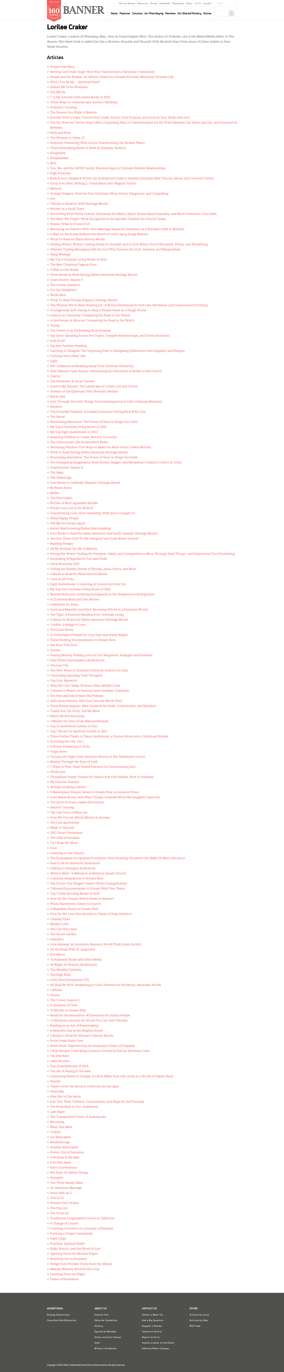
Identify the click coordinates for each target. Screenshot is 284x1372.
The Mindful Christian (66, 970)
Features (125, 13)
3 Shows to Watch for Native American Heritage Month (89, 620)
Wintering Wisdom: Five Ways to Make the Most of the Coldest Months (100, 447)
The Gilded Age (61, 477)
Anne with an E (61, 1193)
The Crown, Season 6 (65, 285)
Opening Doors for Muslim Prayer (74, 1254)
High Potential (60, 173)
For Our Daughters (63, 290)
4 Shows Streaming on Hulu (70, 746)
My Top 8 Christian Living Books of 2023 (78, 427)
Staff (97, 1343)
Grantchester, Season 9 (66, 280)
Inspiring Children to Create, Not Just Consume (83, 437)
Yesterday (57, 1091)
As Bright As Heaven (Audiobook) (73, 964)
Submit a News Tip (152, 1315)
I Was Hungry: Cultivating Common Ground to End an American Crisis (100, 1051)
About (189, 4)
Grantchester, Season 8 (66, 467)
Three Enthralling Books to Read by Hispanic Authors (88, 148)
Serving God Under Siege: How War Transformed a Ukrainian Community (102, 72)
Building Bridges (61, 543)
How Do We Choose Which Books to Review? (82, 899)
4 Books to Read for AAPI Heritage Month (79, 204)
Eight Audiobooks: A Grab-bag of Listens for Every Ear (88, 584)
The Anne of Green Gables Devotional (77, 802)
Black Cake (57, 396)
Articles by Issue (199, 1315)
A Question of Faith (64, 1005)
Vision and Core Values (108, 1337)
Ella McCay (57, 92)
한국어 (198, 4)
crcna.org (232, 3)
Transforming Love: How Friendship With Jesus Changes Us (92, 513)
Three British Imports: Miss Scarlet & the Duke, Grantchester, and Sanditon (103, 706)
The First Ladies (61, 498)
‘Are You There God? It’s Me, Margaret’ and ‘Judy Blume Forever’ (94, 538)
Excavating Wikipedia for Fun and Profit (78, 559)
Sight (53, 361)
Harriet (55, 1081)
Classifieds (164, 4)
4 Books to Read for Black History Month (78, 574)
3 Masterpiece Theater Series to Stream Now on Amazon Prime (94, 792)
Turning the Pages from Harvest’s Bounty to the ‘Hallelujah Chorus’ (97, 756)
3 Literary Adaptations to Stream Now (76, 878)
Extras (207, 13)
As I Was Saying (153, 13)
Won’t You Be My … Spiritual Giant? (75, 82)
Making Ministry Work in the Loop (74, 1269)
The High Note (60, 975)
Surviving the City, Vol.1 (67, 741)
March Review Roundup (67, 716)
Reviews (170, 13)
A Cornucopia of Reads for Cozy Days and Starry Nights (89, 635)
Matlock (56, 188)
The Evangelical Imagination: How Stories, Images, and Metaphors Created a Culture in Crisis (115, 462)
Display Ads (178, 4)
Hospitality (58, 153)
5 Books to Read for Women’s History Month (81, 1035)
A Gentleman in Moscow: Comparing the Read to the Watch (92, 320)
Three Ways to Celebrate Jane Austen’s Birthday (84, 102)
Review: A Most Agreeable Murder (74, 503)
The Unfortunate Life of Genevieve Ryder (79, 442)
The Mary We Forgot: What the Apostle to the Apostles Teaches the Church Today (108, 219)
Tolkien (55, 1132)
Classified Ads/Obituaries (61, 1320)
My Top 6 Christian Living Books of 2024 (78, 259)
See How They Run (63, 645)
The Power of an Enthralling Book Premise (80, 330)
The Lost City (59, 665)
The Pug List (59, 1208)
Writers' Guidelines (106, 1349)
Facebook (217, 4)
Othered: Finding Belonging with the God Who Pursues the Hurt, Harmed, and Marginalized (115, 249)
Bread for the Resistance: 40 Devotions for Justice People (90, 1015)
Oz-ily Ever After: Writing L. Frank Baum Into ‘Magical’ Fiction (93, 183)
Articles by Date (199, 1320)
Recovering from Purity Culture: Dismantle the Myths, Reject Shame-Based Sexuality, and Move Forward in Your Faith (133, 214)
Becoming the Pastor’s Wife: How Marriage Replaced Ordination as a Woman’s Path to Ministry (117, 229)
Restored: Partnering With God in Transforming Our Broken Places (97, 143)
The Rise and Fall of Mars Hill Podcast (76, 696)
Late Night (57, 1112)
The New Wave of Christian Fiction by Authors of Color (89, 670)
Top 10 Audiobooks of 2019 (69, 1066)
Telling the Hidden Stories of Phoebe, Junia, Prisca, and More (93, 569)
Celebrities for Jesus (64, 604)
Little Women (60, 1061)
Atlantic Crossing (62, 807)
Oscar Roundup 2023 (65, 564)
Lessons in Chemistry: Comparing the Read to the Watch (90, 315)
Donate (153, 4)
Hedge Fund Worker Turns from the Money (81, 1264)
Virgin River (58, 751)
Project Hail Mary (62, 67)
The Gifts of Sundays (65, 838)
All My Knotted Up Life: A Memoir (73, 548)
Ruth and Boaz (60, 133)
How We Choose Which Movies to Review (80, 817)
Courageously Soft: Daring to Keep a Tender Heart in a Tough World (98, 310)
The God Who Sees (63, 929)
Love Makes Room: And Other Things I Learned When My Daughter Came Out (105, 797)
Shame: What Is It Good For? (70, 224)
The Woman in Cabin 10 (67, 138)
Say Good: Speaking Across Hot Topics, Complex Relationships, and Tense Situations (110, 335)
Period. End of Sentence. (67, 1152)
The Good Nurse (61, 630)
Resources (142, 4)
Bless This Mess (61, 1127)
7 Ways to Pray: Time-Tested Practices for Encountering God (92, 767)
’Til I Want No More (64, 843)
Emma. (55, 995)
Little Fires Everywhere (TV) (69, 980)
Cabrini (55, 376)
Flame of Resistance (64, 1279)
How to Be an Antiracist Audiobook (75, 863)
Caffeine (56, 990)
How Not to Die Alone (65, 1096)
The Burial (57, 417)
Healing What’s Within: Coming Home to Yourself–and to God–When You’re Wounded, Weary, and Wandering (129, 244)
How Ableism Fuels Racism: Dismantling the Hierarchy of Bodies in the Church (106, 371)
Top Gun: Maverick (63, 680)
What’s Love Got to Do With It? (72, 508)
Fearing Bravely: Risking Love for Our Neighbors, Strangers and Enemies (101, 655)
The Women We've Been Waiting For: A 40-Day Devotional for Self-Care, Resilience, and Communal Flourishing (129, 305)
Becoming (57, 1122)
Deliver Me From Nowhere (69, 87)
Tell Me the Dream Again (67, 523)
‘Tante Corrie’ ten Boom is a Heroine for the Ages (84, 1086)
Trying (54, 325)
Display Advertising (58, 1315)
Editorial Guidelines (106, 1320)
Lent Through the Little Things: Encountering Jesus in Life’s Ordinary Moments (106, 401)
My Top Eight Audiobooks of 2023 (74, 432)
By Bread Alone (61, 488)
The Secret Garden (63, 934)
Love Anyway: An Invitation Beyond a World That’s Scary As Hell (95, 944)
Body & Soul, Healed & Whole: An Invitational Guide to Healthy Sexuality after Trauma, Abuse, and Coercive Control (132, 178)
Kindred (56, 406)
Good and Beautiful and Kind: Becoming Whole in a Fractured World (98, 609)
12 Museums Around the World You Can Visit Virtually (89, 1020)
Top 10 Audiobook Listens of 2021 (74, 726)
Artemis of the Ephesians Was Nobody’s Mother (84, 391)
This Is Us (57, 1198)
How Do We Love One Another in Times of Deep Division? (91, 914)
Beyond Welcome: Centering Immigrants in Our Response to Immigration (102, 594)
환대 (53, 163)
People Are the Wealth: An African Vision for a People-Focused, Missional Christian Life (112, 77)
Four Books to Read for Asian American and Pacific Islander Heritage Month (103, 533)
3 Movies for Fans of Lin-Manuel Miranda (79, 721)
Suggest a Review (152, 1326)
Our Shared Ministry (189, 13)
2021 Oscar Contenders (66, 833)
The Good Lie (59, 1213)
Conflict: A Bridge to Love (67, 625)
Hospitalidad (59, 158)
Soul (53, 848)
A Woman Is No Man (65, 1157)
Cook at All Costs (62, 579)
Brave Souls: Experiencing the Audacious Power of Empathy (92, 1046)
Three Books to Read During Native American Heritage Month (94, 275)
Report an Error (151, 1337)
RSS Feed (195, 1326)
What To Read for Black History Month (77, 239)
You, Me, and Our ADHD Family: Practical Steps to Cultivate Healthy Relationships (108, 168)
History (99, 1326)
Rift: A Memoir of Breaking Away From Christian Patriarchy (92, 366)
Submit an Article (152, 1332)
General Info (102, 1315)
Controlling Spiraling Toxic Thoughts (76, 675)
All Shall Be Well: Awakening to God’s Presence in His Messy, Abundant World (105, 985)
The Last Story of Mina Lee (68, 812)
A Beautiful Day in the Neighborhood (76, 1030)
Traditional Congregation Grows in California (82, 1218)
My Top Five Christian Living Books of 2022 (80, 589)
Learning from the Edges (67, 1274)
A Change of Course (64, 1223)
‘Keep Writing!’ (60, 254)
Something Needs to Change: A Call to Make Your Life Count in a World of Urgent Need (111, 1076)
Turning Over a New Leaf (67, 356)
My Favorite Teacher (64, 782)
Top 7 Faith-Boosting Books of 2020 (75, 893)
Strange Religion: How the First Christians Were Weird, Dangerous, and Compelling (109, 193)
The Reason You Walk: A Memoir (73, 112)
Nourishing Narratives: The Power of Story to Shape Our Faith (94, 422)
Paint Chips (58, 1238)
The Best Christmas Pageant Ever (73, 264)
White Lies (57, 772)
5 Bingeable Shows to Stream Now (74, 909)
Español (208, 4)
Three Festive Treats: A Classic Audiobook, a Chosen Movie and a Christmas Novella (109, 736)
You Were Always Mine (66, 1183)
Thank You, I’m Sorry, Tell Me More (75, 711)
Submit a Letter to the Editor (158, 1343)
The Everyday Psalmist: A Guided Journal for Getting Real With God (97, 412)
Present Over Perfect (64, 1203)
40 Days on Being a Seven (68, 787)
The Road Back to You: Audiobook (74, 1106)
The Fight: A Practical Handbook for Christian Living (87, 614)
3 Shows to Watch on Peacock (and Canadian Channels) (89, 691)
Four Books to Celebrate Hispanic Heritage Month (85, 483)
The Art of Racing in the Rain (70, 1071)
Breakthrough (60, 1142)
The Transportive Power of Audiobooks (78, 1117)
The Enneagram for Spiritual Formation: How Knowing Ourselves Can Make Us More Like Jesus (117, 858)
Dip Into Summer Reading (68, 346)
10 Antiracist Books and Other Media (76, 959)
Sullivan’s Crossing (63, 107)
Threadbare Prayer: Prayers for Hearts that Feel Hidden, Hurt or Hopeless (102, 777)
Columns (137, 13)
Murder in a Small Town (67, 209)
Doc (53, 198)
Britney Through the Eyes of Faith (74, 762)
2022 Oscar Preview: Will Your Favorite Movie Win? (86, 701)
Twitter (219, 4)
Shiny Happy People (64, 518)
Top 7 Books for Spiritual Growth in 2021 (79, 731)
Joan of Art (57, 341)
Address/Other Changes (155, 1349)
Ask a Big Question (153, 1320)
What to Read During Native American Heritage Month (89, 452)
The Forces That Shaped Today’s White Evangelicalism (88, 883)
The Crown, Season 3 (65, 1000)
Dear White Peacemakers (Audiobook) (77, 660)
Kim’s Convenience (63, 1167)
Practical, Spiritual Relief (67, 1243)
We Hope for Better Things (69, 1172)
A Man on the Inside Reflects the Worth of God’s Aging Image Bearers (99, 234)
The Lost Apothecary (64, 822)
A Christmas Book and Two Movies (74, 599)
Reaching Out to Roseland (68, 1259)
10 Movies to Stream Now (68, 1010)
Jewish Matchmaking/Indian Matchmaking (80, 528)
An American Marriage (66, 1188)
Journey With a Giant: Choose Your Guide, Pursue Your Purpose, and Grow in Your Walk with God (119, 117)
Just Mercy (57, 954)
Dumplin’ (56, 1178)
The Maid (56, 472)
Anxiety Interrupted (64, 1147)
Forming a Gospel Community (71, 1233)
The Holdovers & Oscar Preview (72, 381)
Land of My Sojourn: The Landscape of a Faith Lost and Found (93, 386)
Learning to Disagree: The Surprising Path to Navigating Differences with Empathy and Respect (117, 351)
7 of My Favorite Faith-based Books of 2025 (80, 97)
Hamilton (57, 939)
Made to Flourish (62, 827)
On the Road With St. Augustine (72, 949)
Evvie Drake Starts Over (66, 1041)
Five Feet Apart (60, 1162)
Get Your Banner (127, 4)
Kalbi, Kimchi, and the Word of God (75, 1249)
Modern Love (59, 924)
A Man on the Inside (64, 269)
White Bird (58, 295)
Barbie (54, 493)
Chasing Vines (60, 919)
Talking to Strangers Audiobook (72, 868)
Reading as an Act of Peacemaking (74, 1025)
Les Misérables (60, 1137)
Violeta (55, 650)
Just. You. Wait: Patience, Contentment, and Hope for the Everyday (97, 1101)
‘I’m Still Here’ (59, 1056)
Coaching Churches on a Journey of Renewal (81, 1228)
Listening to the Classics (67, 853)
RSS (221, 4)
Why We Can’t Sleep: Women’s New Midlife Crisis (85, 685)
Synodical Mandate (105, 1332)
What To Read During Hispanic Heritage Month (83, 300)
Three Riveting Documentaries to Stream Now (83, 640)
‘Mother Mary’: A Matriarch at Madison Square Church (88, 873)
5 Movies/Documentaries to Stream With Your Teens (87, 888)
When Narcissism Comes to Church (75, 904)
